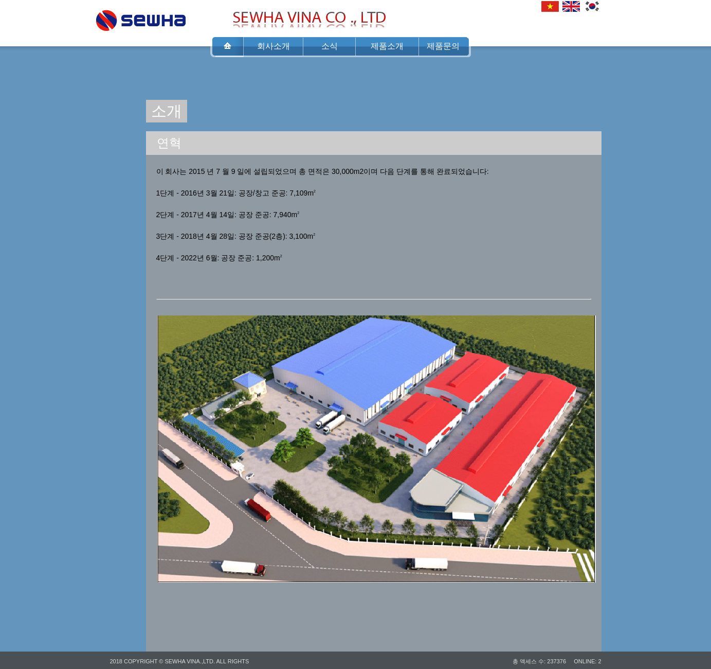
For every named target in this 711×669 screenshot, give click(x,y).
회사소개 (273, 46)
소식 (329, 46)
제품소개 (387, 46)
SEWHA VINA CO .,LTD (141, 17)
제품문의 (443, 46)
